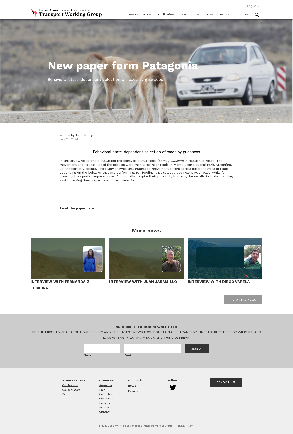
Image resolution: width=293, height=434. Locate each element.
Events (225, 14)
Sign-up (197, 348)
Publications (166, 14)
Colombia (105, 394)
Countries (190, 14)
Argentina (105, 385)
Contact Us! (225, 382)
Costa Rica (106, 398)
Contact (242, 14)
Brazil (102, 389)
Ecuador (104, 403)
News (209, 14)
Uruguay (104, 411)
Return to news (243, 299)
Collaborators (71, 389)
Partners (67, 394)
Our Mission (70, 385)
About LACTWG (138, 14)
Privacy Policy (185, 426)
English (253, 6)
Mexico (104, 407)
